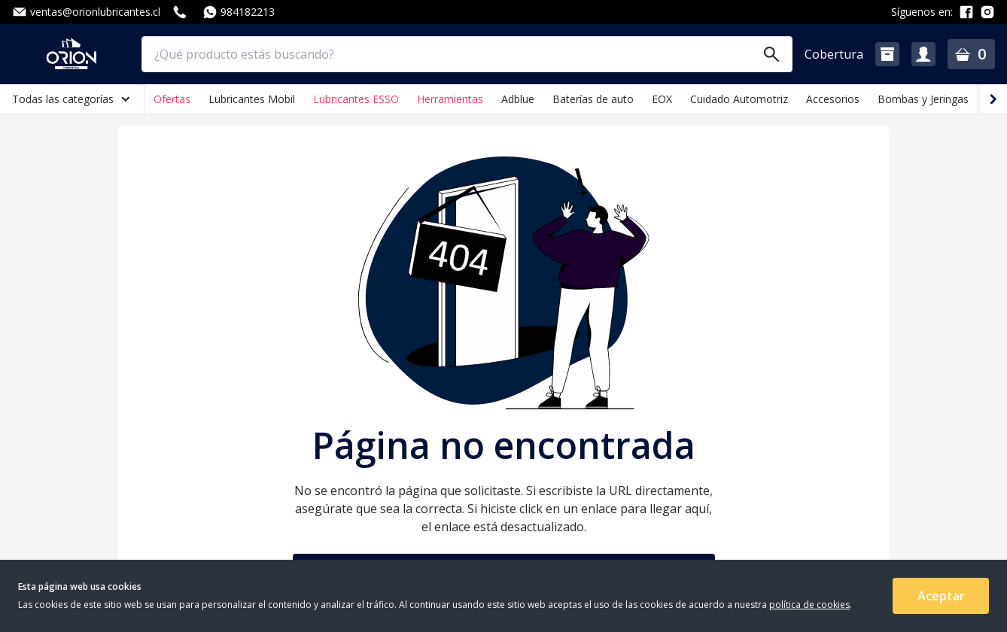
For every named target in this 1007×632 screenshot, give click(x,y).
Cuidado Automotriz (739, 99)
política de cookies (809, 604)
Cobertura (834, 54)
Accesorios (832, 99)
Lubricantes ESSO (356, 99)
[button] (887, 54)
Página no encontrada (503, 445)
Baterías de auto (593, 99)
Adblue (517, 99)
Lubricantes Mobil (251, 99)
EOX (662, 99)
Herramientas (450, 99)
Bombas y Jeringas (923, 99)
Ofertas (172, 99)
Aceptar (941, 596)
